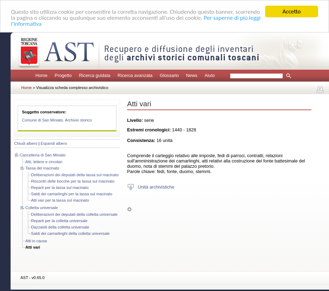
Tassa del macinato (42, 168)
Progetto (63, 75)
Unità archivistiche (156, 186)
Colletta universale (41, 208)
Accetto (291, 11)
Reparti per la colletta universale (59, 221)
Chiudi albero (25, 143)
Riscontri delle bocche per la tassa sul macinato (72, 181)
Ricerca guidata (94, 75)
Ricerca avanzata (135, 75)
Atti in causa (36, 241)
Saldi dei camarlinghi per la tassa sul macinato (71, 194)
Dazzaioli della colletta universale (60, 227)
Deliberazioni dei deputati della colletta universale (74, 214)
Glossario (169, 75)
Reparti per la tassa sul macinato (60, 187)
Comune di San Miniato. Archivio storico (57, 120)
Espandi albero (54, 143)
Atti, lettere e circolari (43, 162)
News (191, 75)
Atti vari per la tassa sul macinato (60, 200)
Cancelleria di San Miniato (43, 155)
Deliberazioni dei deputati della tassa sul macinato (75, 175)
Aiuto (209, 75)
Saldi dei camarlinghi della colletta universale (70, 233)
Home (41, 75)
